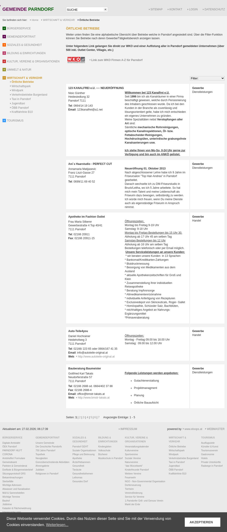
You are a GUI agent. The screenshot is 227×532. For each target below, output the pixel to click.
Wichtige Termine (11, 497)
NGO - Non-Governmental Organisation (145, 481)
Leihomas (77, 477)
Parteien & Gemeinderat (15, 466)
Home (35, 20)
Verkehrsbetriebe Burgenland (29, 94)
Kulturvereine (131, 450)
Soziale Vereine (133, 458)
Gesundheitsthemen (82, 473)
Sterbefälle (8, 481)
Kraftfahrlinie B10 (22, 112)
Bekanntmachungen (13, 477)
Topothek (40, 454)
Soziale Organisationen (84, 450)
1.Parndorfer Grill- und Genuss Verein (144, 500)
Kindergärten (104, 446)
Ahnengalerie (42, 466)
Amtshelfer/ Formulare (14, 458)
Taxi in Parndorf (21, 99)
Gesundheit (78, 466)
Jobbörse (7, 504)
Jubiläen (40, 469)
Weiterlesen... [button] (57, 525)
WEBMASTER (215, 429)
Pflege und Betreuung (83, 454)
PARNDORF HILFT (12, 450)
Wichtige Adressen (12, 485)
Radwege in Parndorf (212, 466)
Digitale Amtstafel (11, 443)
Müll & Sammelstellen (14, 493)
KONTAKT (175, 9)
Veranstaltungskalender (137, 446)
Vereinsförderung (133, 493)
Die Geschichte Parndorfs (49, 446)
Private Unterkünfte (211, 462)
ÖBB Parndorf (20, 107)
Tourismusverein (209, 450)
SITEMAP (157, 9)
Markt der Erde (132, 504)
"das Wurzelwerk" (134, 466)
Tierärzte (76, 469)
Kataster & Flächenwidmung (17, 508)
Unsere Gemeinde (45, 443)
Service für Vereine (134, 497)
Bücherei (102, 454)
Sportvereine (131, 454)
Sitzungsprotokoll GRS (14, 473)
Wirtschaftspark (21, 86)
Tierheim (129, 489)
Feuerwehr (130, 477)
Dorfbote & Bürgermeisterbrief (18, 469)
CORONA (8, 454)
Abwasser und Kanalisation (16, 489)
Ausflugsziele (208, 443)
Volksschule (104, 450)
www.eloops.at (193, 429)
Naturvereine (131, 462)
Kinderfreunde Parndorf (137, 469)
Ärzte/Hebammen (81, 462)
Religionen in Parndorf (47, 473)
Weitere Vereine (133, 473)
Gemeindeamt (10, 462)
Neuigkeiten (42, 458)
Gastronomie (207, 454)
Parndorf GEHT (80, 446)
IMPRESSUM (129, 429)
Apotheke (77, 458)
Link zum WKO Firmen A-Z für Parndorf (117, 60)
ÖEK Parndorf (10, 446)
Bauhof (6, 500)
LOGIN (193, 9)
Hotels (204, 458)
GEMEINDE (28, 9)
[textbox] (84, 9)
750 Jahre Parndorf (45, 450)
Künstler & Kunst (209, 446)
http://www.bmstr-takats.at (93, 397)
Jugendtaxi (18, 103)
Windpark (17, 90)
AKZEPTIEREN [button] (201, 522)
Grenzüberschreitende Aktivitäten (52, 462)
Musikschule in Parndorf (110, 458)
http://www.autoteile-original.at (96, 356)
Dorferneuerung (133, 485)
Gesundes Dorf (80, 481)
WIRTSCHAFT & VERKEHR (59, 20)
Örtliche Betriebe (23, 81)
